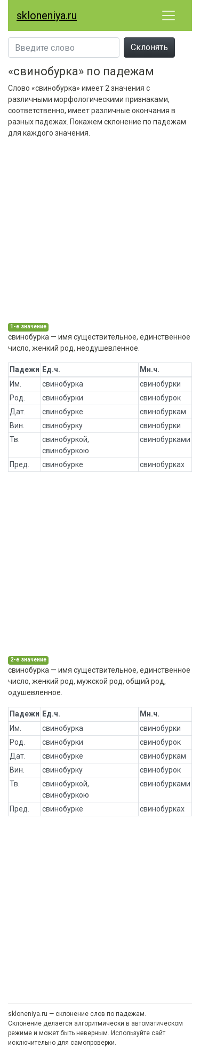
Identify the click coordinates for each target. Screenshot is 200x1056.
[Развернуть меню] (168, 15)
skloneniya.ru (47, 15)
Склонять (149, 47)
